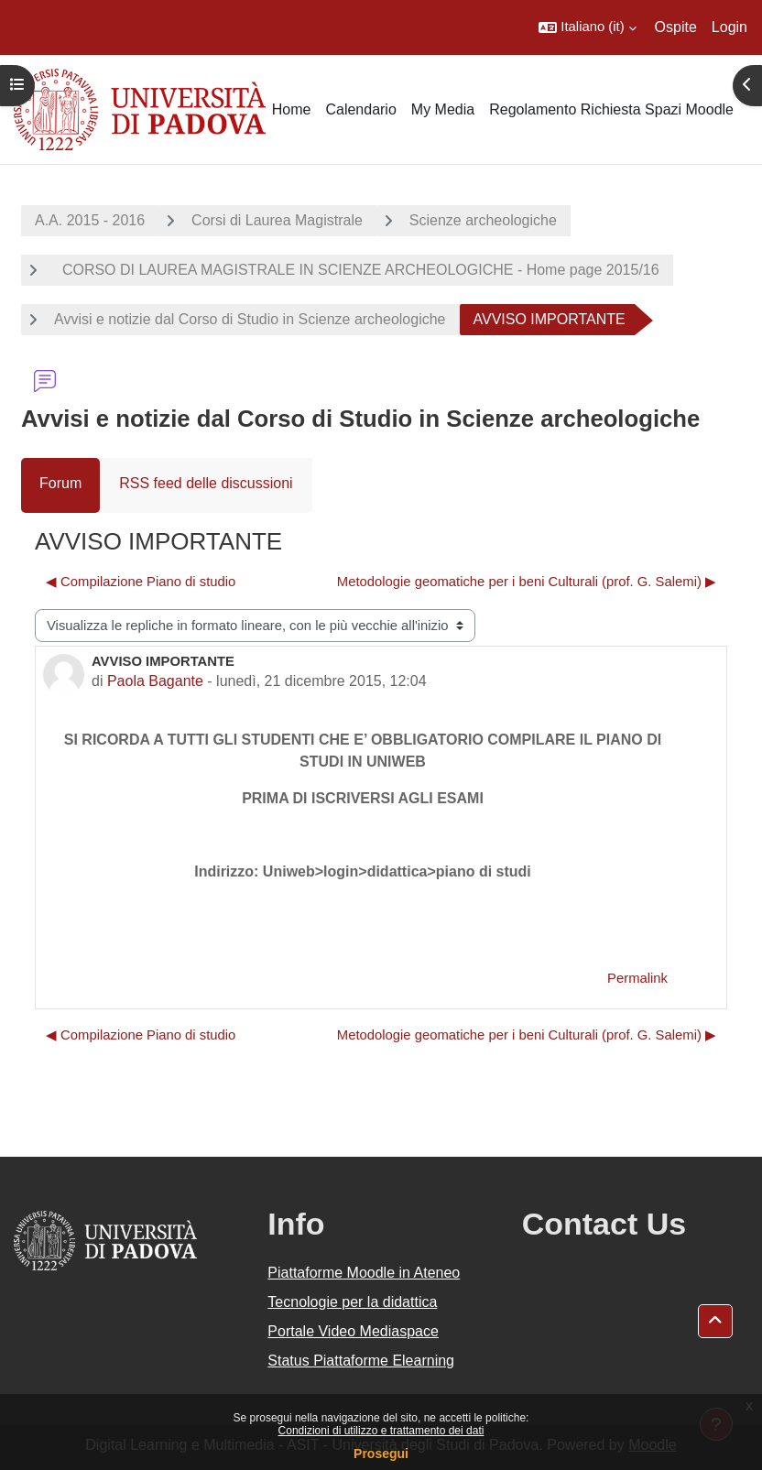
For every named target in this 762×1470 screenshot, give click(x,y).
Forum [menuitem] (60, 483)
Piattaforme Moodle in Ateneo (363, 1272)
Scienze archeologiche (483, 220)
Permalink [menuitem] (637, 978)
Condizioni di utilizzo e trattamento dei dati (381, 1430)
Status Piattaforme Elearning (360, 1360)
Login (729, 27)
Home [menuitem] (291, 109)
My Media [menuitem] (442, 109)
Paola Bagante (155, 681)
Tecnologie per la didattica (352, 1302)
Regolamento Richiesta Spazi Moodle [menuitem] (611, 109)
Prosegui (381, 1453)
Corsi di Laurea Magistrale (277, 220)
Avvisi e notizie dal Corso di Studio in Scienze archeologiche (250, 319)
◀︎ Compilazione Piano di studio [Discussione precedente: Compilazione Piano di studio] (140, 581)
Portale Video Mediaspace (353, 1331)
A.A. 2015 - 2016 (90, 220)
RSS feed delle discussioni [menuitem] (205, 483)
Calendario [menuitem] (360, 109)
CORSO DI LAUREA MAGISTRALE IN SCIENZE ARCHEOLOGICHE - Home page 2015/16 (356, 270)
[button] (587, 27)
